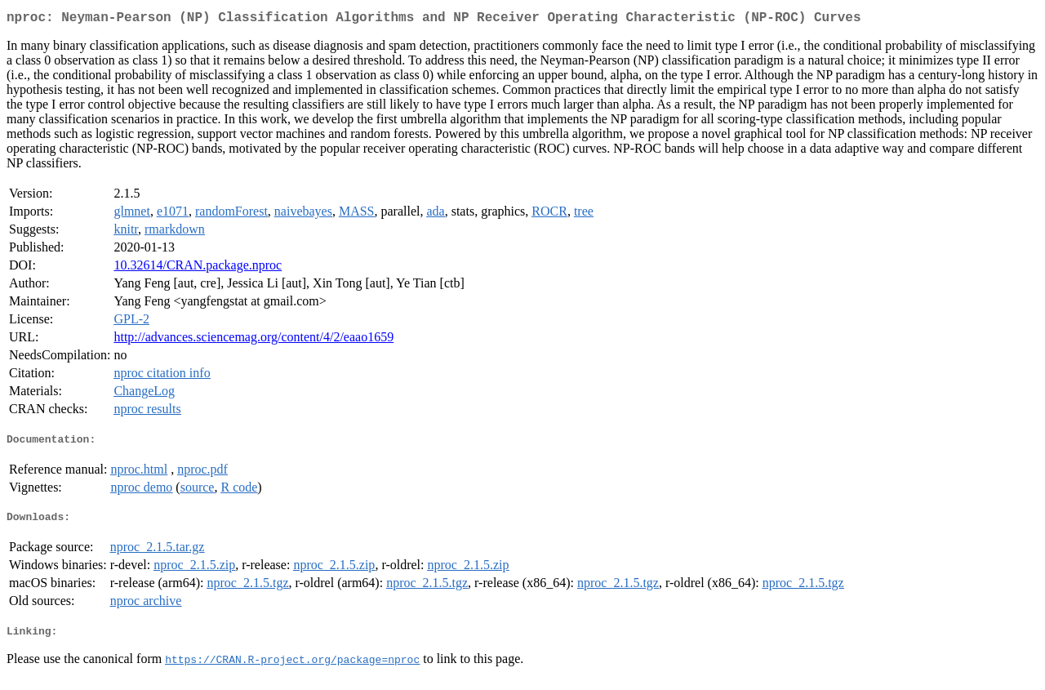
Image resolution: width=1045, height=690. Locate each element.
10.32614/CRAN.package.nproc (197, 268)
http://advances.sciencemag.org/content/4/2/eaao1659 (253, 340)
